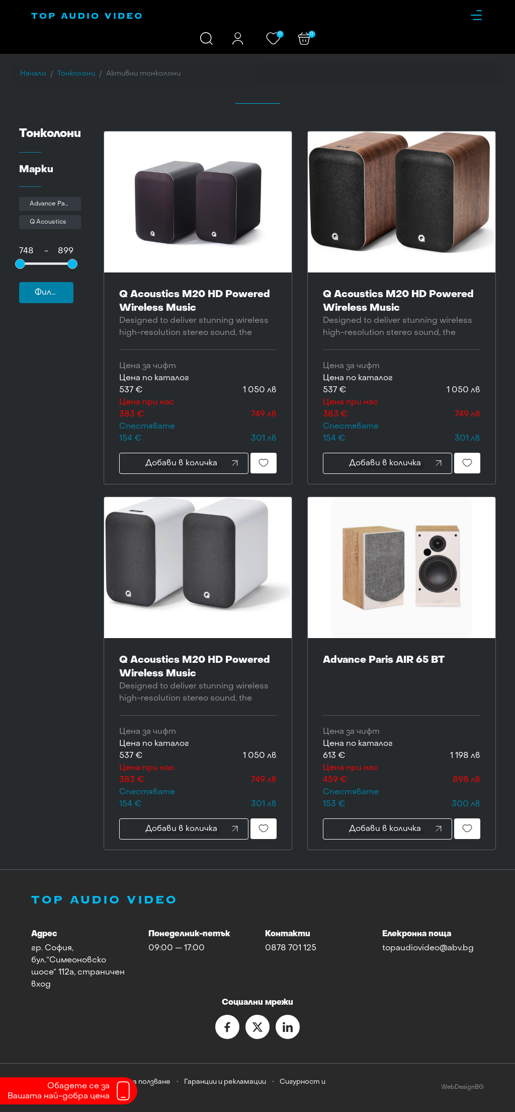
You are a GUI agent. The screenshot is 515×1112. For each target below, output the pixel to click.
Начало (33, 74)
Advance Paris (51, 204)
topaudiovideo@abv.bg (428, 948)
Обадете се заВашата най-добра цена (59, 1091)
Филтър (52, 293)
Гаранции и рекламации (225, 1082)
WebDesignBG (462, 1087)
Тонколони (76, 74)
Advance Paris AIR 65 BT (401, 673)
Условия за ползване (135, 1082)
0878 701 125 (290, 948)
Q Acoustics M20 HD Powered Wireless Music (198, 314)
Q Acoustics (48, 222)
